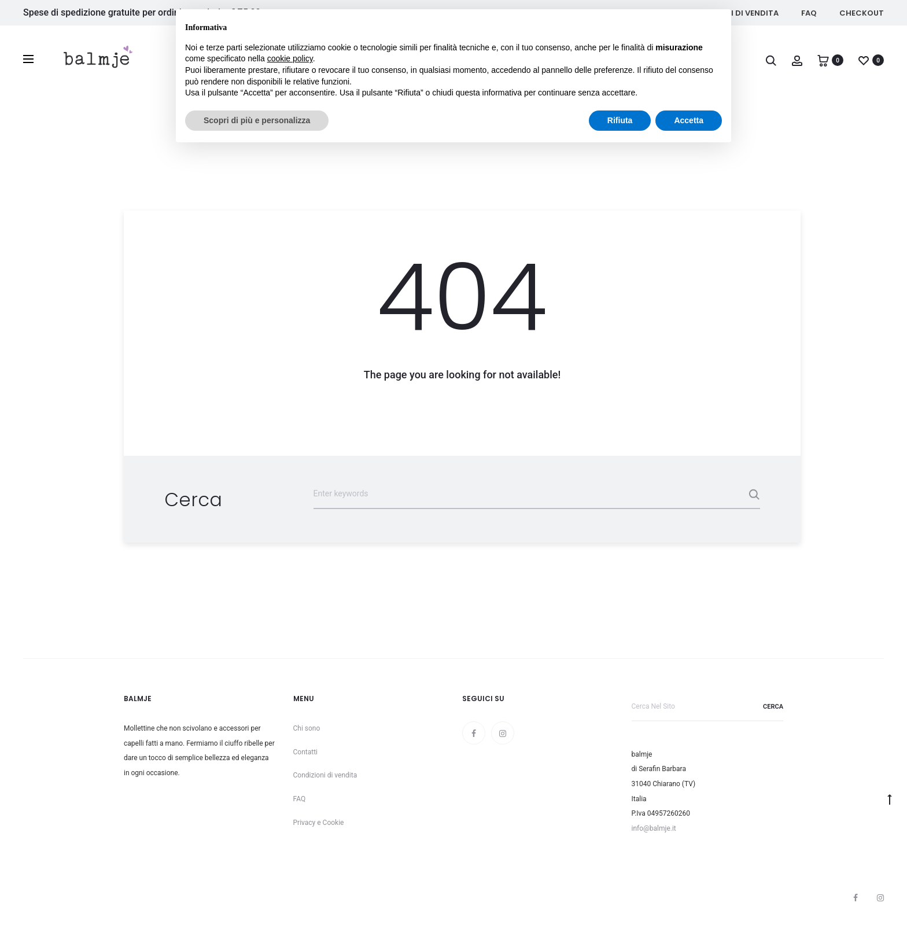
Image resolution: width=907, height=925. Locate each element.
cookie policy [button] (290, 58)
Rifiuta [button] (620, 120)
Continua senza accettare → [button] (668, 24)
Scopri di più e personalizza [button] (257, 120)
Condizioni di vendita (325, 775)
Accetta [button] (688, 120)
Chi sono (306, 728)
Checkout (861, 13)
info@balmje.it (654, 828)
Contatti (305, 752)
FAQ (809, 13)
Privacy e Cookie (318, 823)
